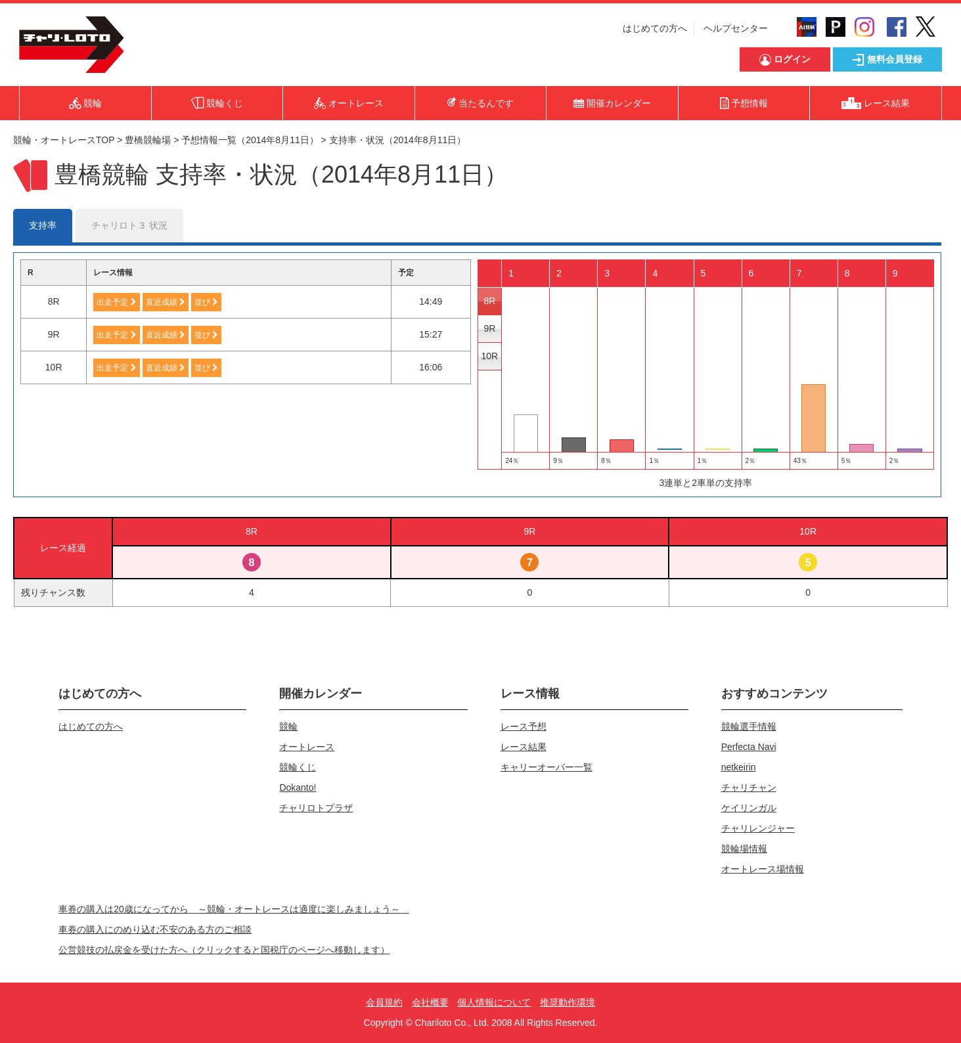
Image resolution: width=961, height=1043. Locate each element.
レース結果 (524, 747)
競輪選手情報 (748, 726)
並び (206, 302)
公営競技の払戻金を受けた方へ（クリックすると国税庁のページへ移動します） (224, 949)
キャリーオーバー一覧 (546, 767)
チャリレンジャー (758, 828)
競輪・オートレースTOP (63, 140)
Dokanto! (297, 787)
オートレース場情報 (762, 869)
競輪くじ (297, 767)
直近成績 (165, 302)
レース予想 (524, 726)
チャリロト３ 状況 (129, 225)
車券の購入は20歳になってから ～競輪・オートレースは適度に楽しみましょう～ (233, 909)
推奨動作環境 (567, 1002)
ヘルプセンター (736, 28)
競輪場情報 (744, 848)
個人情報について (494, 1002)
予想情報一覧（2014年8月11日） (250, 140)
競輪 (288, 726)
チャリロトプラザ (316, 808)
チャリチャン (748, 787)
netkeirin (738, 767)
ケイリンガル (748, 808)
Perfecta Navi (748, 747)
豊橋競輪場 (148, 140)
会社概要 (430, 1002)
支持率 (42, 225)
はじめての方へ (655, 28)
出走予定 (116, 302)
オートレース (306, 747)
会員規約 (384, 1002)
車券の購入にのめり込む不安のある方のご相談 (155, 929)
